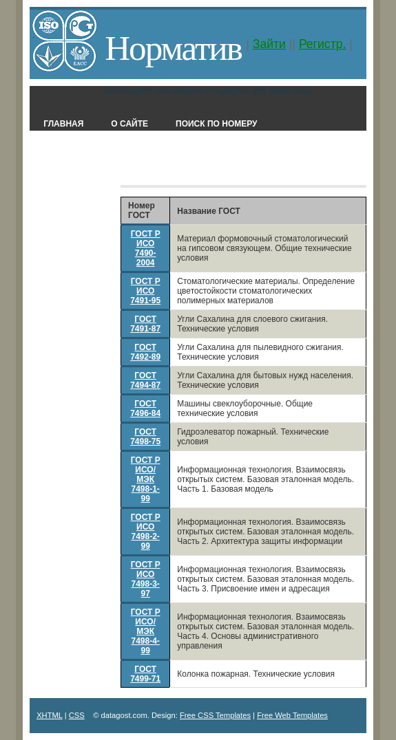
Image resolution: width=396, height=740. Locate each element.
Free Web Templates (292, 715)
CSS (77, 715)
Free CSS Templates (215, 715)
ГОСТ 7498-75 (145, 436)
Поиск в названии (86, 165)
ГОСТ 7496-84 (145, 408)
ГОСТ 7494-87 (145, 380)
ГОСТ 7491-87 (145, 324)
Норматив (173, 47)
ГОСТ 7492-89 (145, 352)
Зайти (269, 44)
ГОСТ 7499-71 (145, 674)
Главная (63, 124)
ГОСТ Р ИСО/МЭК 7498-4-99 (145, 631)
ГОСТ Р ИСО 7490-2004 (145, 248)
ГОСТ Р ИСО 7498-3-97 (145, 579)
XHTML (50, 715)
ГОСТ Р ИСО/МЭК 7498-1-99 (145, 479)
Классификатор (195, 165)
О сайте (129, 124)
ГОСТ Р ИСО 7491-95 (145, 290)
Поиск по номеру (217, 124)
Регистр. (322, 44)
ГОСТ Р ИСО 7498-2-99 (145, 531)
